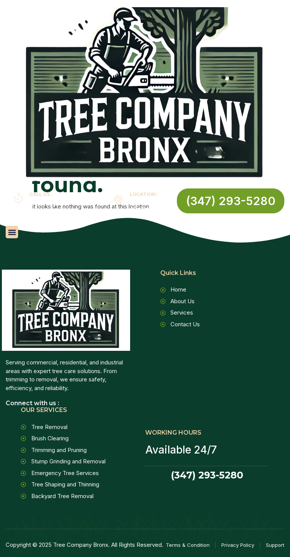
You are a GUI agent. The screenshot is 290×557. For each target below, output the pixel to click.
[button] (12, 232)
